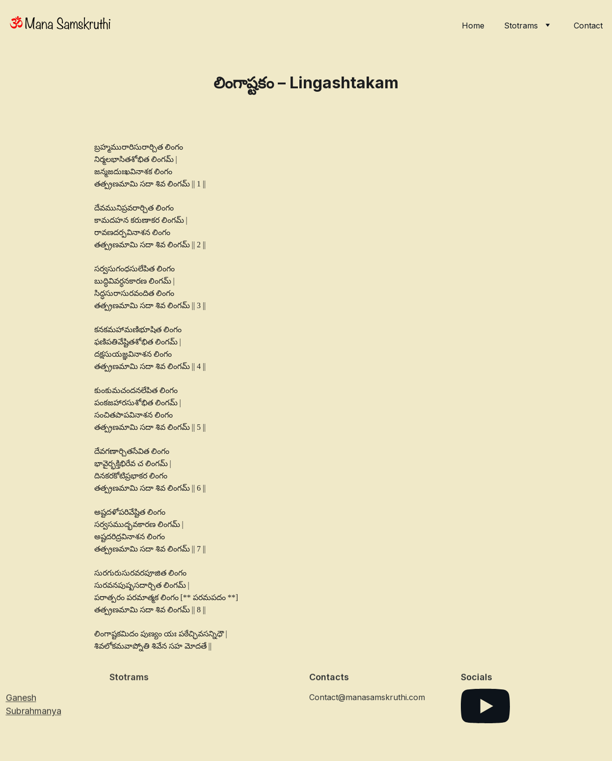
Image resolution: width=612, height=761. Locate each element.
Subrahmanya (33, 712)
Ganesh (21, 699)
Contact (588, 25)
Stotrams (521, 25)
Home (473, 25)
